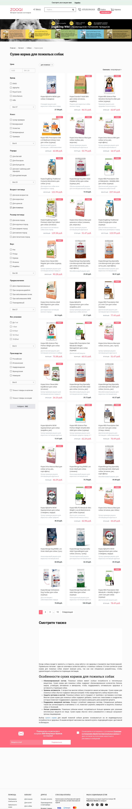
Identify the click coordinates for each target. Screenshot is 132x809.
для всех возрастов (20, 195)
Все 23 (23, 182)
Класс (12, 114)
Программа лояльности (12, 800)
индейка (16, 266)
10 (58, 612)
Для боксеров (18, 160)
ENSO (15, 83)
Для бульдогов (18, 164)
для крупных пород (20, 224)
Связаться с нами (12, 806)
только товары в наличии (23, 390)
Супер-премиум (19, 120)
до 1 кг (15, 322)
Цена (12, 64)
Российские (17, 359)
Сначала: (106, 69)
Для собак (28, 806)
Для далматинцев (20, 175)
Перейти (77, 2)
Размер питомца (17, 215)
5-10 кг (15, 331)
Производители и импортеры (46, 804)
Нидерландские (19, 367)
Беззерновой (18, 124)
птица (15, 254)
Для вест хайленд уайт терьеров (21, 170)
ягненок (16, 262)
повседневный (18, 303)
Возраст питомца (17, 189)
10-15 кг (16, 335)
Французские (18, 371)
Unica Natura (17, 96)
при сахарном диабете (21, 290)
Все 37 (23, 107)
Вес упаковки (15, 317)
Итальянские (18, 363)
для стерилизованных (21, 286)
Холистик (16, 128)
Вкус (12, 244)
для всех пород (19, 220)
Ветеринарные (18, 132)
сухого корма (51, 718)
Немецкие (16, 375)
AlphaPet (16, 88)
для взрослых (18, 199)
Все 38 (23, 273)
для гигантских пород (21, 237)
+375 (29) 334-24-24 (88, 9)
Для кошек (28, 799)
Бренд (12, 78)
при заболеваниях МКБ (22, 298)
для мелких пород (20, 233)
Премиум (16, 136)
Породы (13, 151)
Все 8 (23, 143)
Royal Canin (17, 92)
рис (14, 250)
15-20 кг (16, 339)
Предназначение (17, 280)
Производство (16, 353)
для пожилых (18, 207)
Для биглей (17, 156)
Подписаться (57, 742)
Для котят (28, 803)
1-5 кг (15, 327)
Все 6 (23, 346)
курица (15, 258)
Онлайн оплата (46, 799)
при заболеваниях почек (22, 294)
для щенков (17, 203)
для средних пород (20, 228)
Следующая (67, 612)
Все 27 (23, 309)
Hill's (14, 100)
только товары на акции (22, 398)
